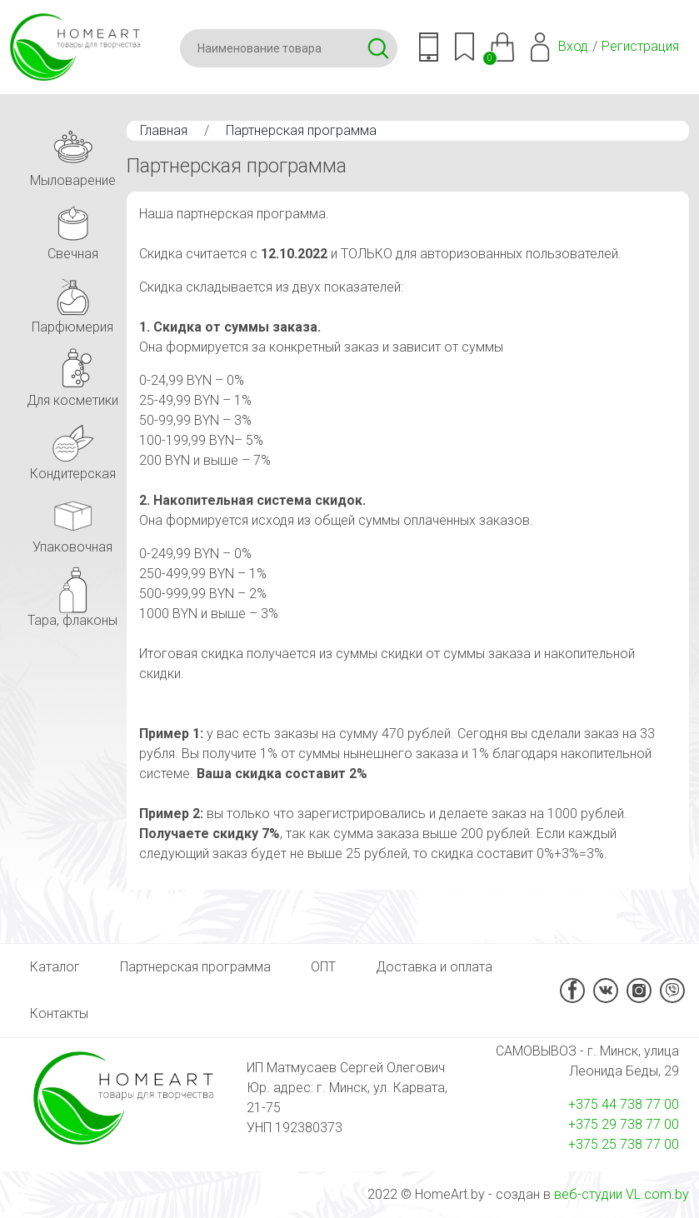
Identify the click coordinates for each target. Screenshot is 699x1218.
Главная (163, 130)
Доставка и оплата (434, 967)
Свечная (72, 228)
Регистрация (640, 46)
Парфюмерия (72, 301)
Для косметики (72, 374)
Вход (573, 46)
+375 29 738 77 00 (623, 1124)
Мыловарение (73, 154)
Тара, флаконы (72, 594)
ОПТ (323, 967)
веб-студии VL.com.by (621, 1194)
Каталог (55, 967)
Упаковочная (72, 521)
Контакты (59, 1013)
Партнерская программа (301, 130)
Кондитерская (73, 448)
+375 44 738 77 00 (623, 1104)
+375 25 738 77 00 (623, 1144)
